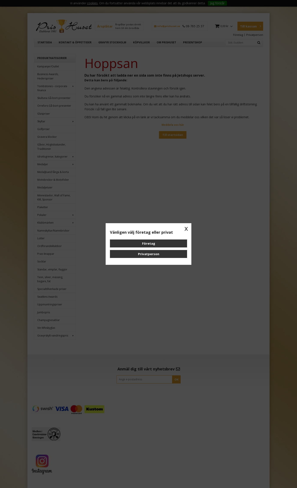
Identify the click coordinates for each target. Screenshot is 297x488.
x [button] (186, 228)
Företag (148, 243)
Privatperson (148, 254)
